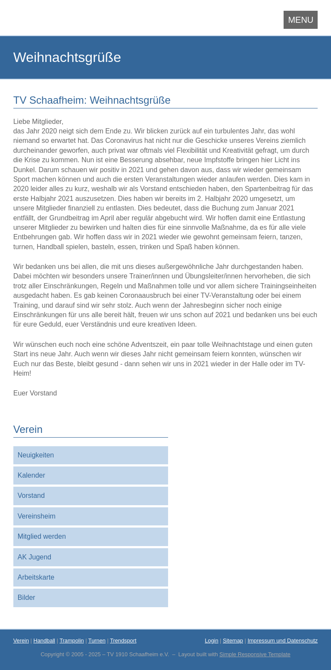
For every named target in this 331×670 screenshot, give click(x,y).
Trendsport (123, 640)
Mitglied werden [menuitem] (42, 536)
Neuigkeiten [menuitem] (36, 455)
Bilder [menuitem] (26, 597)
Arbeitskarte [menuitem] (36, 577)
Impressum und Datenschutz (282, 640)
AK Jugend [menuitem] (34, 557)
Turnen (97, 640)
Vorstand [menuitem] (31, 495)
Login (211, 640)
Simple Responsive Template (254, 654)
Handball (44, 640)
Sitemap (233, 640)
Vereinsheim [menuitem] (37, 516)
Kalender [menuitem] (31, 475)
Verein (21, 640)
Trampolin (71, 640)
